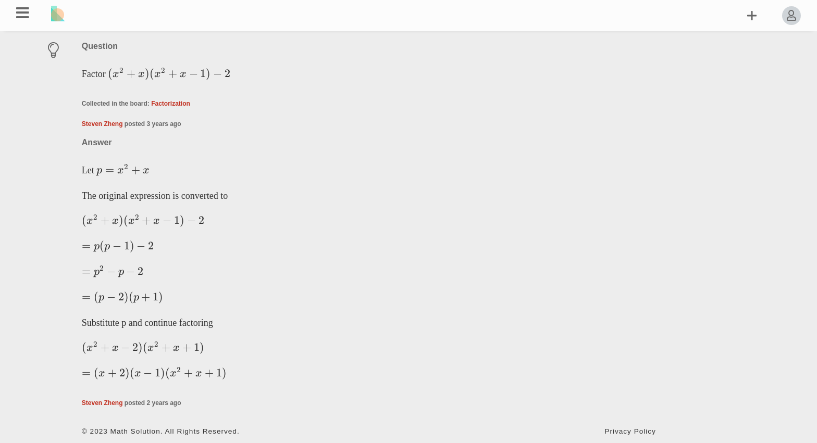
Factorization (170, 103)
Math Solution (135, 431)
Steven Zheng (102, 124)
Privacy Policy (630, 431)
